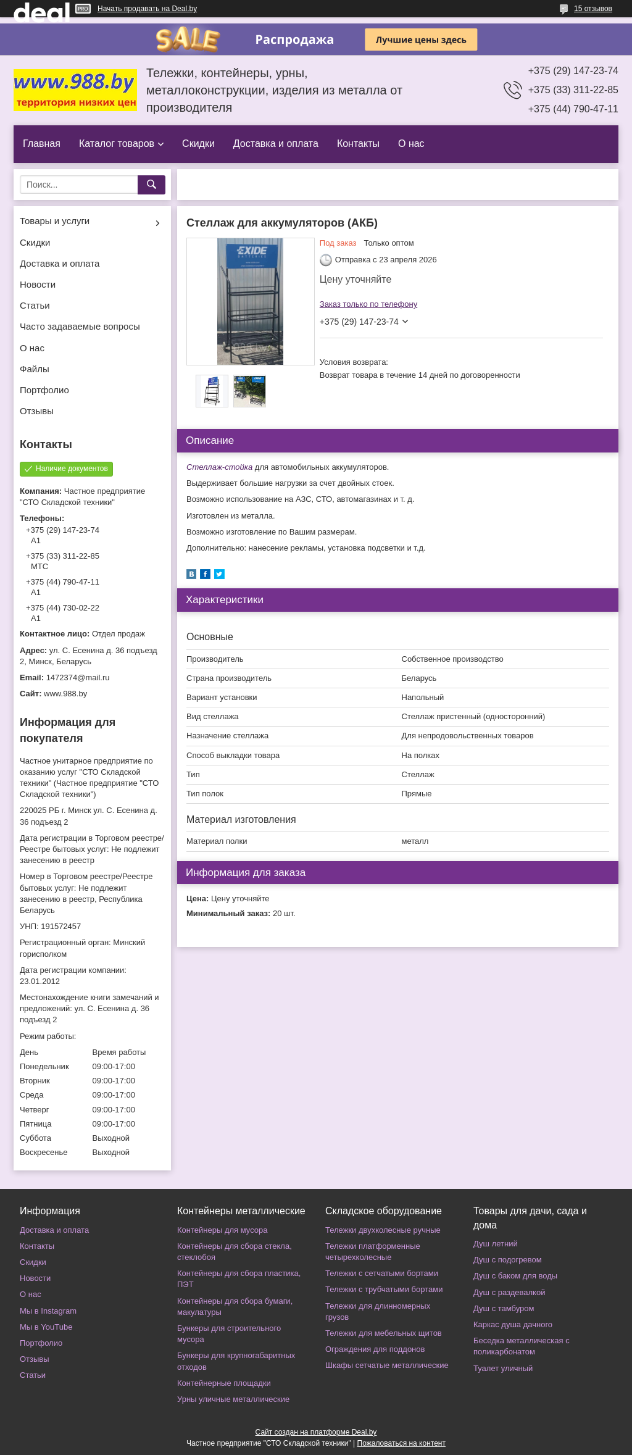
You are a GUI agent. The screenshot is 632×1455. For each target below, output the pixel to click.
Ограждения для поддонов (375, 1349)
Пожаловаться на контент (401, 1443)
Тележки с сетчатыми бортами (381, 1273)
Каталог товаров (116, 143)
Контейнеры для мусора (222, 1230)
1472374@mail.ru (78, 677)
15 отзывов (593, 8)
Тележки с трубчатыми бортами (384, 1289)
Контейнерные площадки (224, 1383)
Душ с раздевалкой (509, 1292)
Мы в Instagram (48, 1310)
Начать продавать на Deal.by (147, 8)
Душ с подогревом (507, 1259)
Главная (41, 143)
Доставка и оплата (275, 143)
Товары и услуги (54, 220)
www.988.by (65, 693)
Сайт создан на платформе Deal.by (316, 1432)
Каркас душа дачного (512, 1324)
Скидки (198, 143)
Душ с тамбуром (503, 1308)
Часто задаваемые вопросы (80, 326)
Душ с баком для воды (515, 1275)
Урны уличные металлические (233, 1399)
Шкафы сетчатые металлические (387, 1365)
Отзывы (37, 411)
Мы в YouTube (46, 1327)
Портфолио (44, 390)
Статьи (35, 305)
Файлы (34, 369)
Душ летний (495, 1243)
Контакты (358, 143)
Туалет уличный (503, 1368)
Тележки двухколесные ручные (383, 1230)
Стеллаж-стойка (220, 467)
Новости (38, 284)
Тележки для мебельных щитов (383, 1333)
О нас (411, 143)
